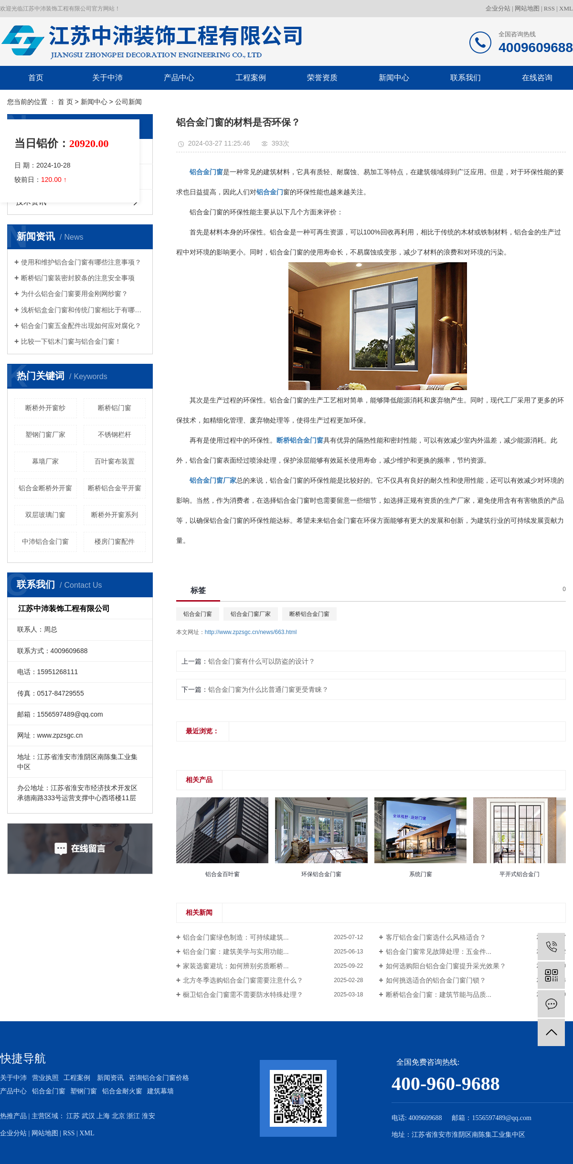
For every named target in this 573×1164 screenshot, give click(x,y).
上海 (103, 1116)
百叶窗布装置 (115, 461)
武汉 (88, 1116)
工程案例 (250, 78)
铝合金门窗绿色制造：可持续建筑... (236, 937)
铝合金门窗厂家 (251, 614)
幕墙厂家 (45, 461)
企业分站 (498, 8)
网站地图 (527, 8)
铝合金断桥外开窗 (45, 488)
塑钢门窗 (83, 1091)
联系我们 (465, 78)
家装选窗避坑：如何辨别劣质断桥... (236, 966)
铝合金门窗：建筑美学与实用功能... (236, 951)
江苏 (73, 1116)
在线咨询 (537, 78)
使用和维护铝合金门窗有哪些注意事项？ (81, 262)
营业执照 (45, 1077)
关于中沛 (107, 78)
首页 (35, 78)
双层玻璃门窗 (45, 515)
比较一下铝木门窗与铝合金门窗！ (71, 341)
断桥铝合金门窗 (309, 614)
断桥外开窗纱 (45, 408)
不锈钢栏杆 (114, 434)
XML (566, 8)
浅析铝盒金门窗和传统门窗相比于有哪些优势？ (83, 310)
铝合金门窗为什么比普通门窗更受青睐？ (268, 689)
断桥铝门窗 (114, 408)
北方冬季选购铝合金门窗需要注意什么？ (243, 980)
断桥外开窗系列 (114, 515)
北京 (118, 1116)
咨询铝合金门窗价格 (159, 1077)
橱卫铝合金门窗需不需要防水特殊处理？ (243, 994)
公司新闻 (128, 102)
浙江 (133, 1116)
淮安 (148, 1116)
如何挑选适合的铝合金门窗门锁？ (436, 980)
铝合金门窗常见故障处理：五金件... (439, 951)
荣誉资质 (322, 78)
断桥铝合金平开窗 (114, 488)
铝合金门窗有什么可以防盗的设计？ (261, 661)
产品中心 (179, 78)
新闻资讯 (110, 1077)
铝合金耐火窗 (122, 1091)
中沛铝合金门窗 (45, 541)
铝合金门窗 (197, 614)
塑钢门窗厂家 (45, 434)
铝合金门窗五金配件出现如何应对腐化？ (81, 325)
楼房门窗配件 (115, 541)
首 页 (65, 102)
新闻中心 (394, 78)
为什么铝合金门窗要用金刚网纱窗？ (74, 293)
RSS (549, 8)
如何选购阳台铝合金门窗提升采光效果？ (446, 966)
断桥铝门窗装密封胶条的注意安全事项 (78, 278)
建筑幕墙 (160, 1091)
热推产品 (13, 1116)
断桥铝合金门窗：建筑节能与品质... (439, 994)
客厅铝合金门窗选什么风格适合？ (436, 937)
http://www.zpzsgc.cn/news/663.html (251, 632)
